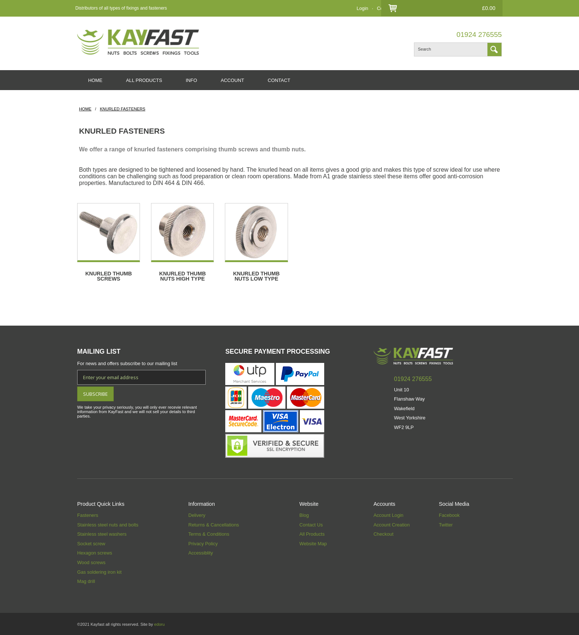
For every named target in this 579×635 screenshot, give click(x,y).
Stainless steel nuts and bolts (107, 524)
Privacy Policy (203, 543)
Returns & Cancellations (213, 524)
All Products (312, 533)
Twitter (446, 524)
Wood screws (91, 561)
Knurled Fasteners (122, 109)
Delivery (196, 514)
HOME (95, 80)
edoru (159, 623)
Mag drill (86, 580)
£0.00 (487, 8)
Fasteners (87, 514)
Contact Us (388, 8)
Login (362, 8)
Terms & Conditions (208, 533)
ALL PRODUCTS (144, 80)
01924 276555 (479, 34)
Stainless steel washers (102, 533)
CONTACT (279, 80)
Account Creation (391, 524)
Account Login (388, 514)
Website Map (313, 543)
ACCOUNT (232, 80)
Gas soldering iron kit (99, 571)
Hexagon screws (94, 552)
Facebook (449, 514)
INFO (192, 80)
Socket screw (91, 543)
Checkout (419, 8)
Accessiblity (200, 552)
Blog (304, 514)
